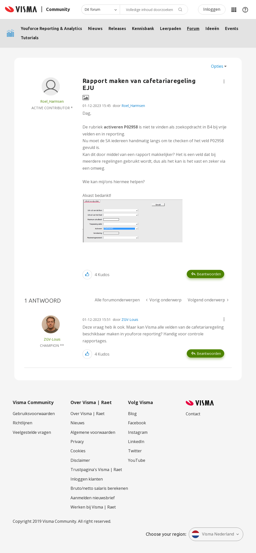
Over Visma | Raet (87, 413)
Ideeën (212, 28)
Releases (117, 28)
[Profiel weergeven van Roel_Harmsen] (52, 101)
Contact (193, 414)
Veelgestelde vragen (32, 432)
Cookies (78, 451)
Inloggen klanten (86, 479)
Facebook (137, 423)
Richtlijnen (22, 423)
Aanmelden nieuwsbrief (92, 498)
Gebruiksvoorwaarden (34, 413)
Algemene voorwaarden (92, 432)
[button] (224, 81)
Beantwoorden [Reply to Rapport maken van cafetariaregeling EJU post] (209, 274)
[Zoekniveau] (100, 9)
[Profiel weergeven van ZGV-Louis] (52, 339)
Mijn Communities (234, 9)
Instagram (138, 432)
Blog (132, 413)
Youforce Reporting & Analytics (51, 28)
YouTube (136, 460)
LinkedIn (136, 441)
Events (231, 28)
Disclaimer (80, 460)
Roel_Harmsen (133, 105)
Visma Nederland (213, 534)
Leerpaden (170, 28)
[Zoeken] (154, 9)
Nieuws (95, 28)
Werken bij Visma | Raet (93, 507)
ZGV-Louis (130, 319)
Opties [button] (217, 66)
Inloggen (211, 9)
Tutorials (29, 37)
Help (245, 9)
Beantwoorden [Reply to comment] (209, 353)
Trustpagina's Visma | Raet (96, 469)
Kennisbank (143, 28)
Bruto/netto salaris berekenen (99, 488)
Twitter (135, 451)
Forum (193, 28)
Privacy (77, 441)
